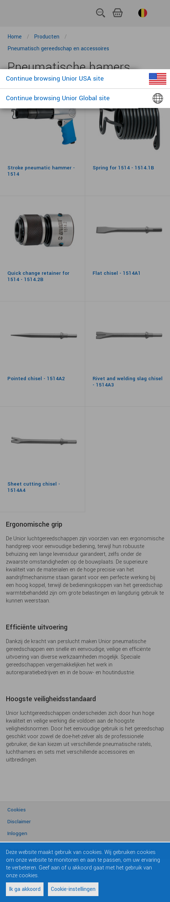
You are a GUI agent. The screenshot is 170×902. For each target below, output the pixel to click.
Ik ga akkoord (25, 889)
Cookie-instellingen (73, 889)
